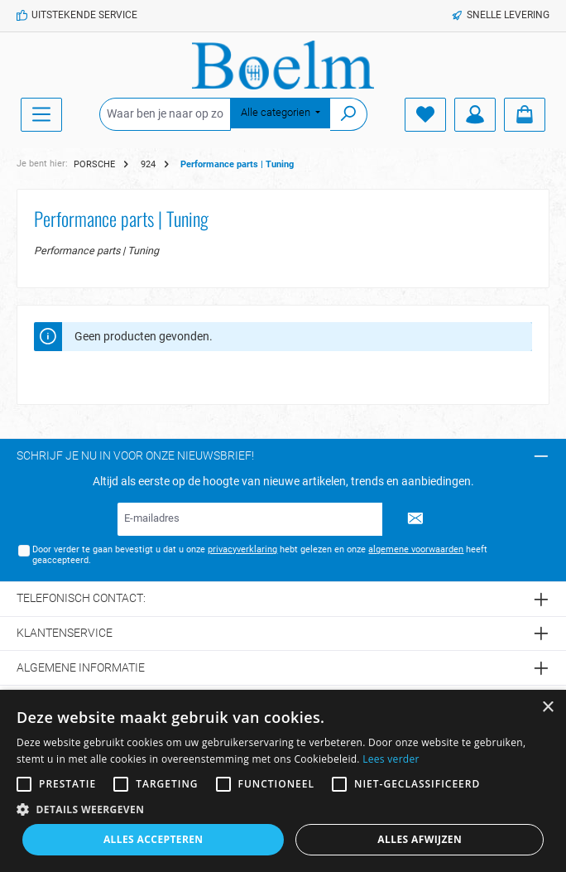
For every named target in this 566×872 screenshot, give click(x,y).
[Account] (475, 115)
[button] (283, 809)
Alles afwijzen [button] (419, 839)
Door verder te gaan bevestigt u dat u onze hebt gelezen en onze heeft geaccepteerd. (259, 555)
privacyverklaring (242, 549)
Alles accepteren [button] (153, 839)
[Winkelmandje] (524, 115)
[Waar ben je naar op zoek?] (165, 114)
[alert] (283, 781)
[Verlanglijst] (425, 115)
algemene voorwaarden (415, 549)
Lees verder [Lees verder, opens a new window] (391, 759)
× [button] (547, 707)
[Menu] (41, 115)
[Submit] (415, 519)
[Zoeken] (348, 114)
